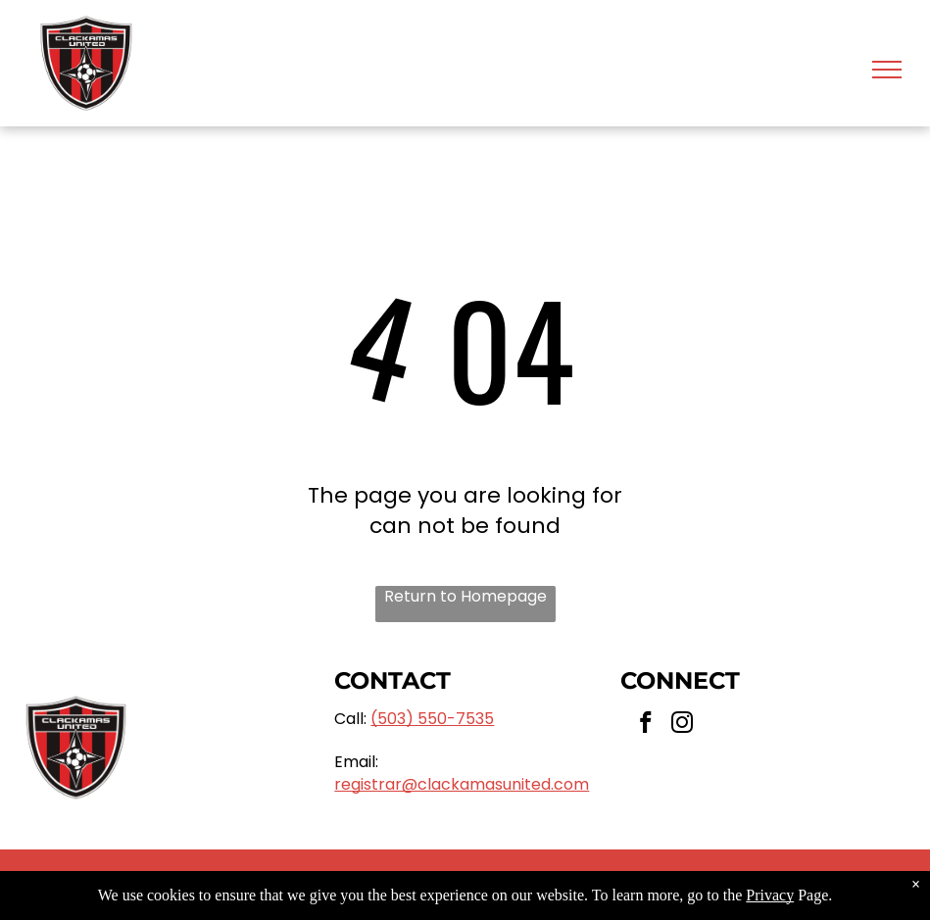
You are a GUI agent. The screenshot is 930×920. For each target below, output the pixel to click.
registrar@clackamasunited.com (461, 784)
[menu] (886, 69)
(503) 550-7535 (432, 718)
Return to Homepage (465, 596)
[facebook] (646, 725)
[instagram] (682, 725)
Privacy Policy (628, 884)
